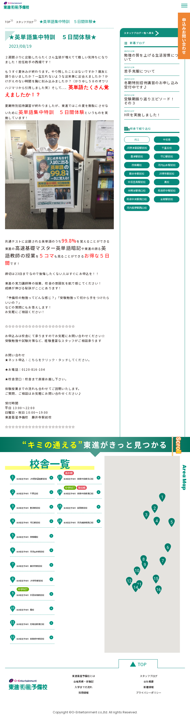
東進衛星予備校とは (67, 678)
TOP (9, 21)
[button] (162, 506)
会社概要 (165, 678)
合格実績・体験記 (132, 678)
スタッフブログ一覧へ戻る (139, 33)
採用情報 (132, 689)
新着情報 (100, 689)
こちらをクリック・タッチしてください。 (60, 360)
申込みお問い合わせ (184, 36)
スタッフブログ (40, 21)
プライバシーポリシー (164, 689)
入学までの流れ (67, 689)
